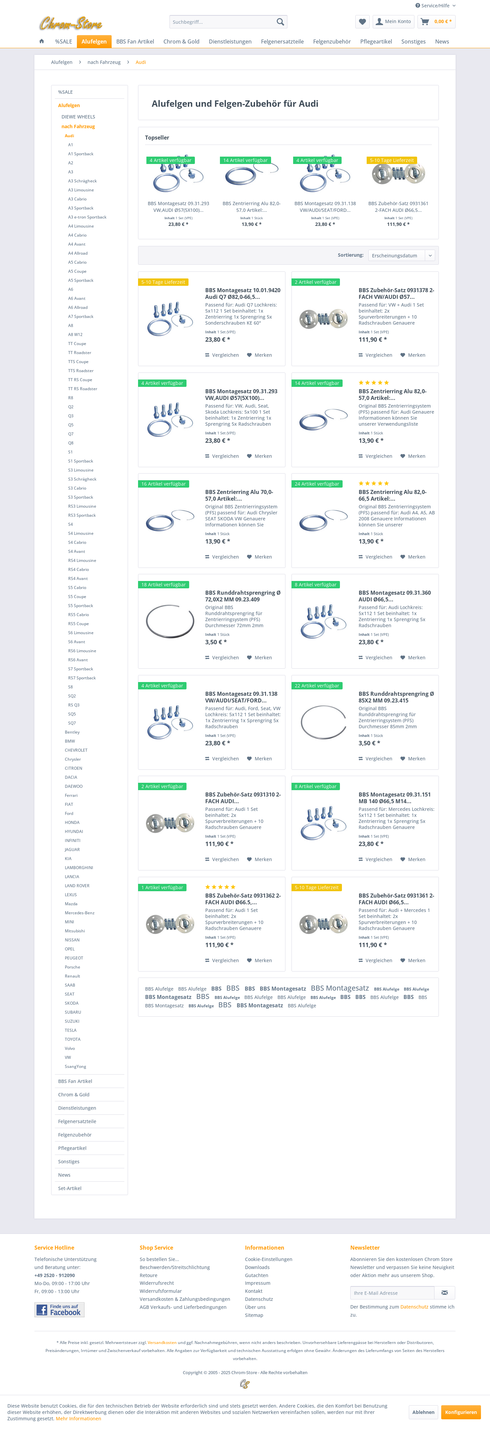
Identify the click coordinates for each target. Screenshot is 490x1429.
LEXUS (71, 895)
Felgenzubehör (75, 1134)
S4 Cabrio (77, 542)
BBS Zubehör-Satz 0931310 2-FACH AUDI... (243, 798)
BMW (70, 741)
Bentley (72, 732)
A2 (70, 163)
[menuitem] (228, 21)
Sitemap (254, 1315)
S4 (70, 524)
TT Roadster (79, 352)
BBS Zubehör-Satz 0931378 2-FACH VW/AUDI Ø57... (396, 293)
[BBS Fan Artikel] (135, 41)
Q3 (71, 416)
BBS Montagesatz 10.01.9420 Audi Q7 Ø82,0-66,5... (242, 293)
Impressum (257, 1283)
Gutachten (256, 1275)
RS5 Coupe (78, 623)
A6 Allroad (78, 307)
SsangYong (75, 1066)
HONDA (72, 822)
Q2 (71, 407)
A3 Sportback (81, 208)
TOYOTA (73, 1039)
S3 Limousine (81, 470)
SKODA (72, 1003)
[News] (442, 41)
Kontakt (253, 1291)
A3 (70, 172)
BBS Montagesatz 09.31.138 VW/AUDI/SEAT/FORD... (325, 206)
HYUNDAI (74, 831)
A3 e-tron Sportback (87, 217)
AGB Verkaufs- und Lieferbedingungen (183, 1307)
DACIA (71, 777)
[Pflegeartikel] (376, 41)
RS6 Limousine (82, 651)
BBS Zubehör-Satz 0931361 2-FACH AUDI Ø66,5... (398, 206)
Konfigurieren (461, 1412)
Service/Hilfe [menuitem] (433, 5)
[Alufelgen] (94, 41)
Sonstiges (69, 1161)
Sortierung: (351, 255)
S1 (70, 452)
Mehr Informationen (78, 1418)
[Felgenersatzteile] (282, 41)
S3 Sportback (80, 497)
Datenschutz (259, 1299)
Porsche (72, 967)
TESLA (71, 1030)
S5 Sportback (80, 605)
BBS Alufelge (160, 989)
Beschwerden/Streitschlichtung (175, 1267)
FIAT (69, 804)
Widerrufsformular (161, 1291)
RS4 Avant (78, 578)
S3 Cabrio (77, 488)
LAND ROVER (77, 886)
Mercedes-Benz (80, 913)
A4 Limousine (81, 226)
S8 (70, 687)
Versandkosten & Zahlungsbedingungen (185, 1299)
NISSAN (72, 940)
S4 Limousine (81, 533)
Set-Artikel (70, 1188)
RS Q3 (74, 705)
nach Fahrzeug (78, 126)
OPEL (70, 949)
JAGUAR (72, 849)
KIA (68, 858)
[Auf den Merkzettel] (259, 355)
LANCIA (72, 876)
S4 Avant (76, 551)
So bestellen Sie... (159, 1259)
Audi (69, 136)
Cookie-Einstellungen (268, 1259)
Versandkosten (162, 1342)
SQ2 (72, 696)
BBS (217, 988)
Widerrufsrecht (157, 1283)
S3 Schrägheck (82, 479)
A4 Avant (77, 244)
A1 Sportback (81, 154)
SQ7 (72, 723)
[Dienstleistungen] (230, 41)
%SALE (65, 92)
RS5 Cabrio (78, 614)
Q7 (71, 434)
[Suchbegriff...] (228, 21)
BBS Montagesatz (284, 988)
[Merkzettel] (362, 21)
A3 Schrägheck (82, 181)
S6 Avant (76, 642)
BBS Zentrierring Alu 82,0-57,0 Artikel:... (252, 206)
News (64, 1175)
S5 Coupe (77, 596)
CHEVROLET (76, 750)
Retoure (148, 1275)
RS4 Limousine (82, 560)
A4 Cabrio (77, 235)
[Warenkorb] (436, 21)
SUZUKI (72, 1021)
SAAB (70, 985)
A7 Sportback (81, 316)
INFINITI (73, 840)
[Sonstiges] (414, 41)
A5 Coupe (77, 271)
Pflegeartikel (72, 1148)
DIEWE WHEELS (78, 116)
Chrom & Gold (74, 1094)
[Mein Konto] (393, 21)
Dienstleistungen (77, 1108)
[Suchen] (280, 21)
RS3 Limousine (82, 506)
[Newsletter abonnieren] (444, 1292)
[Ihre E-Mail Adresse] (392, 1292)
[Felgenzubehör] (332, 41)
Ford (69, 813)
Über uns (255, 1307)
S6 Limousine (81, 633)
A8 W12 (75, 334)
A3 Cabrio (77, 199)
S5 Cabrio (77, 587)
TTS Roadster (81, 370)
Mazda (71, 904)
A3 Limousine (81, 190)
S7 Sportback (80, 669)
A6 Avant (77, 298)
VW (68, 1057)
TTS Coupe (78, 361)
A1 (70, 145)
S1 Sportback (80, 461)
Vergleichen (222, 355)
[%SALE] (63, 41)
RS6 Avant (78, 660)
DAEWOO (74, 786)
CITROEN (73, 768)
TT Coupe (77, 343)
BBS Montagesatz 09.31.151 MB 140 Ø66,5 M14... (395, 798)
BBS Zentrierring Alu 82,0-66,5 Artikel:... (392, 495)
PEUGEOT (74, 958)
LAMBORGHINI (79, 867)
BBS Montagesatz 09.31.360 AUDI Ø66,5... (395, 596)
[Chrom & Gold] (181, 41)
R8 (70, 398)
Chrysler (73, 759)
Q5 (71, 425)
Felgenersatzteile (77, 1121)
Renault (72, 976)
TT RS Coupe (80, 380)
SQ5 (72, 714)
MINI (69, 922)
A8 (70, 325)
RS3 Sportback (82, 515)
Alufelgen (69, 105)
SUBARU (73, 1012)
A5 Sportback (81, 280)
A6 (70, 289)
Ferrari (71, 795)
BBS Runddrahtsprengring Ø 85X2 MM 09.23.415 (396, 697)
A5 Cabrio (77, 262)
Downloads (257, 1267)
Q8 (71, 443)
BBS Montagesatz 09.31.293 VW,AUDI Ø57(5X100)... (178, 206)
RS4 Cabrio (78, 569)
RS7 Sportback (82, 678)
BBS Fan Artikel (75, 1081)
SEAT (70, 994)
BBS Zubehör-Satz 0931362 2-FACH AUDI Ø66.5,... (243, 899)
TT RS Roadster (82, 389)
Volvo (70, 1048)
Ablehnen (423, 1412)
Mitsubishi (75, 931)
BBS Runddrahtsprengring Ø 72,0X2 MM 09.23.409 (243, 596)
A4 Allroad (78, 253)
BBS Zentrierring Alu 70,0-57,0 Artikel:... (239, 495)
